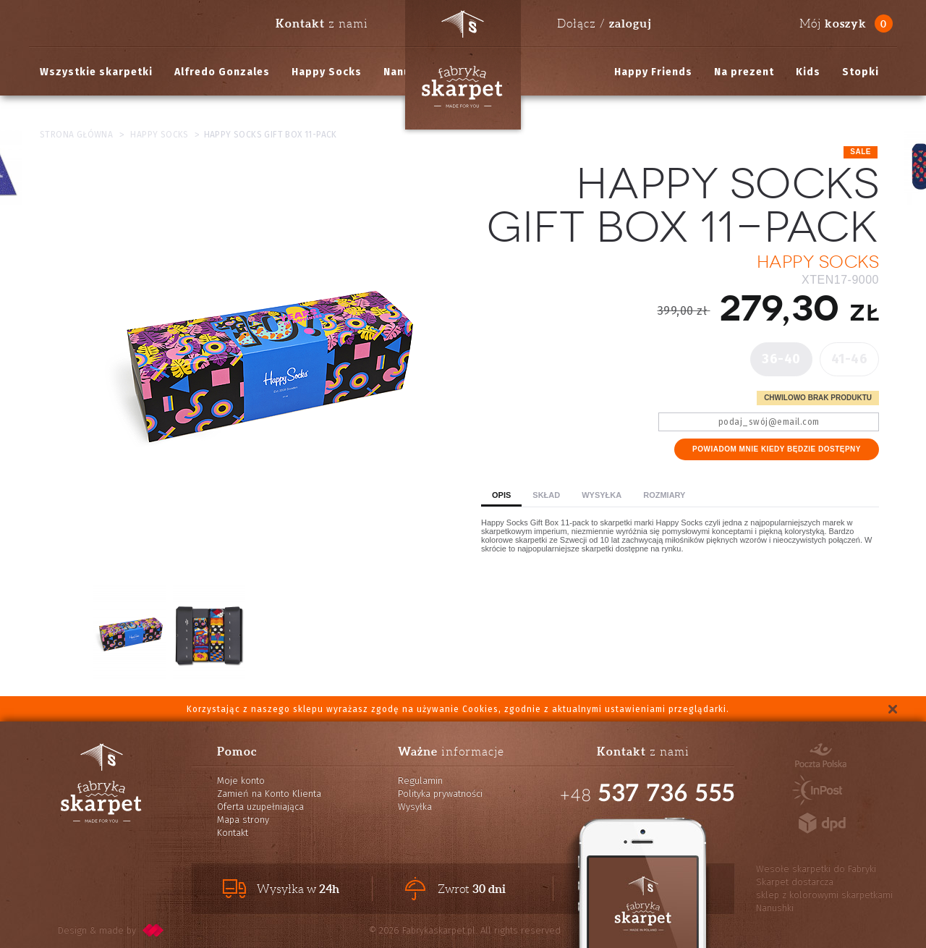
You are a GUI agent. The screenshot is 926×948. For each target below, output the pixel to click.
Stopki (860, 72)
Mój (833, 23)
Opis (501, 495)
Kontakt (232, 832)
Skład (546, 495)
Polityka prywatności (440, 793)
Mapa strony (243, 819)
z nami (322, 23)
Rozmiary (664, 495)
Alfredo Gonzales (222, 72)
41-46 (849, 359)
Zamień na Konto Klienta (269, 793)
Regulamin (420, 780)
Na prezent (744, 72)
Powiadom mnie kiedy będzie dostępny (776, 449)
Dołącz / (604, 23)
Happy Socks (327, 72)
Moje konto (241, 780)
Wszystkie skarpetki (96, 72)
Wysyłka (601, 495)
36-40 (781, 359)
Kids (808, 72)
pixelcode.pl (153, 930)
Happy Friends (653, 72)
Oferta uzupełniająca (260, 806)
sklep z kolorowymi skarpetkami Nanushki (824, 901)
